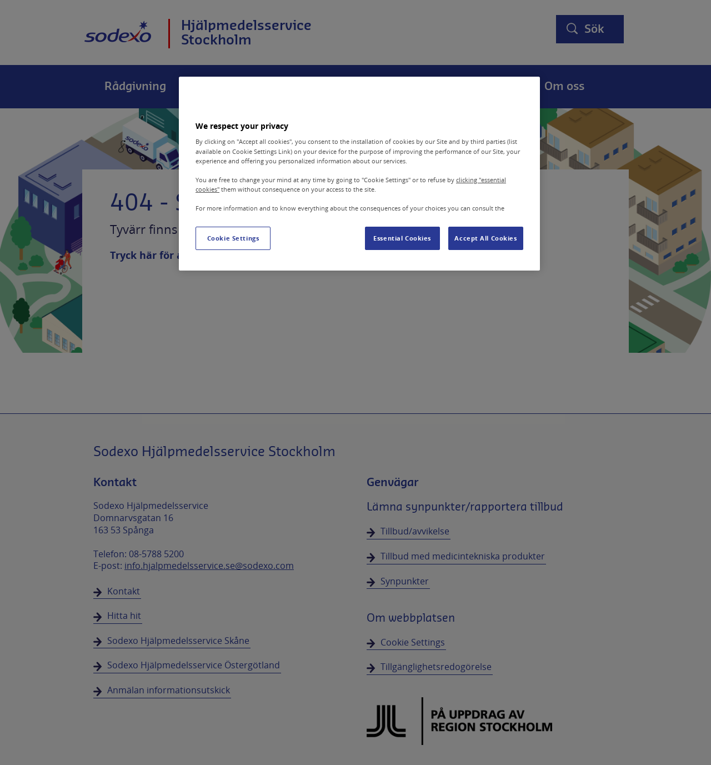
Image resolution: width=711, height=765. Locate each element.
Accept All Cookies (485, 238)
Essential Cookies (402, 238)
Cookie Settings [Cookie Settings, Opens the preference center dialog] (233, 238)
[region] (359, 174)
